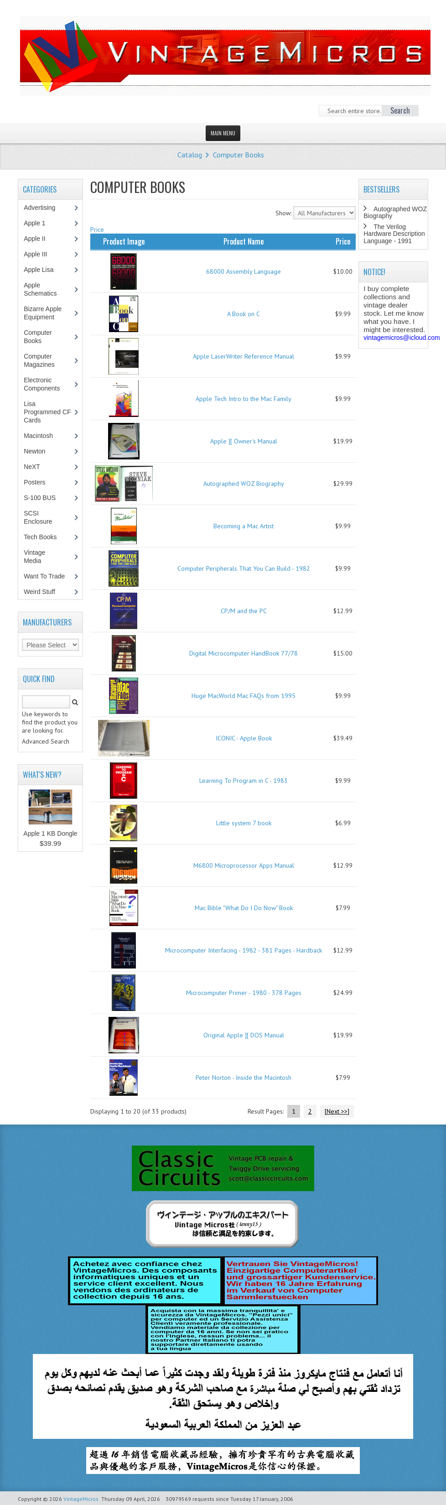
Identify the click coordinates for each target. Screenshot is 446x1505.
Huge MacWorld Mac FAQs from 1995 (244, 696)
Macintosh (43, 435)
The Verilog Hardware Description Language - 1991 (394, 234)
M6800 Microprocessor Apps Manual (243, 865)
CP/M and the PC (244, 611)
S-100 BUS (44, 497)
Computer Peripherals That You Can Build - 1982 (243, 568)
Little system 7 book (243, 823)
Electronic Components (46, 384)
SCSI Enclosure (43, 517)
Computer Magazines (46, 360)
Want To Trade (44, 576)
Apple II (39, 238)
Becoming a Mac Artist (243, 526)
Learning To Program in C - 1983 (243, 780)
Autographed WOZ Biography (243, 483)
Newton (34, 451)
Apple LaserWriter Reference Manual (243, 356)
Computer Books (238, 154)
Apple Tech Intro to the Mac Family (243, 399)
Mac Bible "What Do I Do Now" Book (244, 908)
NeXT (32, 466)
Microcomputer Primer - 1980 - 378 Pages (243, 993)
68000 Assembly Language (243, 271)
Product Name (243, 241)
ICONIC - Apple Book (244, 738)
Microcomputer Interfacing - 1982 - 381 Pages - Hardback (243, 950)
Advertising (44, 207)
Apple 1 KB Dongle (50, 833)
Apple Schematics (45, 289)
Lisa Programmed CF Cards (47, 412)
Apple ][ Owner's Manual (243, 441)
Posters (39, 482)
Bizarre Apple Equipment (44, 313)
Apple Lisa (45, 269)
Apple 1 (39, 223)
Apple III (40, 254)
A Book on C (243, 314)
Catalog (189, 154)
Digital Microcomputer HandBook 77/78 (243, 653)
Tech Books (47, 537)
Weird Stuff (44, 591)
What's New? (42, 774)
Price (97, 229)
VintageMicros (81, 1498)
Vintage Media (37, 556)
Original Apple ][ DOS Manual (243, 1035)
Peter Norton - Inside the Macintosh (243, 1077)
